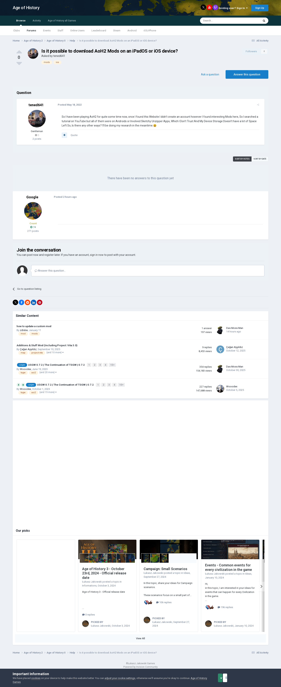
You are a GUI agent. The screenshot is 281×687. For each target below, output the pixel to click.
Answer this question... (50, 270)
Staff (60, 30)
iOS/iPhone (150, 30)
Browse (21, 22)
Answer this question (247, 74)
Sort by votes (242, 159)
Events (47, 30)
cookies (35, 678)
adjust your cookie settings (120, 678)
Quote (71, 135)
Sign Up (259, 7)
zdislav (24, 330)
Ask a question (210, 74)
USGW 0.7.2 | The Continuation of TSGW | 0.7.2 (56, 364)
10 (122, 383)
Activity (37, 20)
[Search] (220, 21)
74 (33, 227)
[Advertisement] (127, 215)
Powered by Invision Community (140, 665)
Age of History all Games (62, 20)
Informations (89, 584)
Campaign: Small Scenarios (165, 568)
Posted (67, 104)
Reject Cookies (254, 677)
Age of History (26, 7)
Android (132, 30)
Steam (116, 30)
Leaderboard (99, 30)
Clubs (16, 30)
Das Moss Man (234, 328)
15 (113, 364)
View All (140, 637)
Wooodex (25, 368)
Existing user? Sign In (233, 8)
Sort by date (259, 159)
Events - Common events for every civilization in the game (228, 566)
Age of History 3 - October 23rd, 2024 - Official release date (104, 572)
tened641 (59, 55)
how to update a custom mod (34, 326)
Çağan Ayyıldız (28, 349)
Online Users (77, 30)
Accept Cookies (225, 677)
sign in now (97, 254)
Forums (31, 30)
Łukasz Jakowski (92, 580)
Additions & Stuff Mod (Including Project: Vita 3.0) (47, 345)
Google (32, 197)
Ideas (187, 571)
